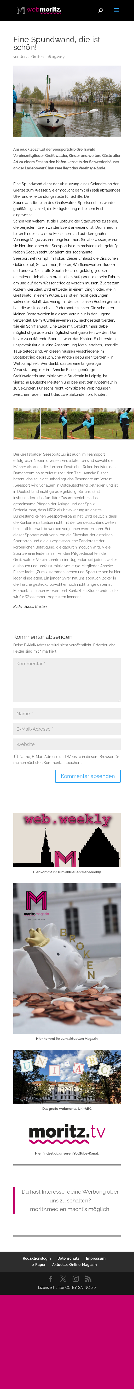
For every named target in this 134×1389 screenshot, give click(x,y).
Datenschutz (68, 1258)
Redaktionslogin (37, 1258)
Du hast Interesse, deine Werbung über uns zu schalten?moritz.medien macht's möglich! (70, 1200)
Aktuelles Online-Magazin (74, 1265)
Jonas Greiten (32, 57)
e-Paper (38, 1265)
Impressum (96, 1258)
